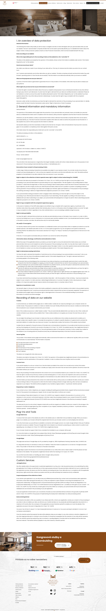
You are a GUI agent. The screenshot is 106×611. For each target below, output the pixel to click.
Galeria (81, 3)
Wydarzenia (69, 3)
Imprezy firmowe (32, 588)
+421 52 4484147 (24, 155)
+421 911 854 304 (80, 587)
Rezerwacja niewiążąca (93, 3)
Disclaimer (62, 610)
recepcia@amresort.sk (26, 159)
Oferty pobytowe (34, 3)
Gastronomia (59, 3)
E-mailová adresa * (59, 556)
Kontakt (101, 3)
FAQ (85, 3)
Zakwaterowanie (43, 3)
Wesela (30, 586)
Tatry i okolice (76, 3)
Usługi (64, 3)
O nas (29, 591)
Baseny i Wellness (52, 3)
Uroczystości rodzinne (33, 584)
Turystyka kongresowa (33, 589)
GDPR (29, 595)
